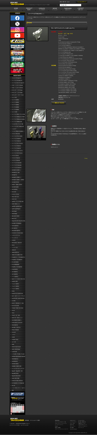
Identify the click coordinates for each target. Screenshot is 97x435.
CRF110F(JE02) (14, 189)
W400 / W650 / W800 (15, 378)
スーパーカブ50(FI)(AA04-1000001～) (17, 119)
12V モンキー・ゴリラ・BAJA (18, 95)
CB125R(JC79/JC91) (15, 182)
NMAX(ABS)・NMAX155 (17, 242)
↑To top (85, 158)
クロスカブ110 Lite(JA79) (16, 78)
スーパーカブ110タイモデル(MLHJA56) (16, 151)
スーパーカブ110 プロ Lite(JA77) (18, 82)
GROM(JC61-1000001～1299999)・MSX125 (17, 180)
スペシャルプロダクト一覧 (60, 421)
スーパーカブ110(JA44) (16, 145)
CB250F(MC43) (14, 361)
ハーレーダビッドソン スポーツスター (17, 388)
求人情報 (72, 427)
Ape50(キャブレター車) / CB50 (17, 201)
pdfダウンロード (54, 147)
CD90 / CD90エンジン (16, 204)
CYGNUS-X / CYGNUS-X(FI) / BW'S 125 (16, 233)
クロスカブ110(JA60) (16, 160)
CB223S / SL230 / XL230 (16, 346)
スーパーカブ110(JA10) (16, 141)
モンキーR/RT (14, 112)
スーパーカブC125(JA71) (16, 167)
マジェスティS (15, 237)
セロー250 (14, 342)
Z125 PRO (13, 300)
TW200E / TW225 (15, 339)
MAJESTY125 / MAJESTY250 (17, 293)
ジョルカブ (14, 128)
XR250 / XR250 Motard (16, 349)
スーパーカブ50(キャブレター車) (18, 114)
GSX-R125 (14, 332)
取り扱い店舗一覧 (82, 421)
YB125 (13, 312)
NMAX (13, 245)
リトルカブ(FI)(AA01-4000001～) (18, 131)
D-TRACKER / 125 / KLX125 (17, 322)
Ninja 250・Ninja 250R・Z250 (17, 371)
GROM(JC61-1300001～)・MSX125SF (16, 178)
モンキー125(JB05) (15, 99)
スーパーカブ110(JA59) (16, 148)
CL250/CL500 (14, 351)
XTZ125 (13, 310)
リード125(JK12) (15, 276)
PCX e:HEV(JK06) (15, 262)
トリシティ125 (14, 247)
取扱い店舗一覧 (63, 1)
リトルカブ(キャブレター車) (17, 124)
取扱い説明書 (57, 427)
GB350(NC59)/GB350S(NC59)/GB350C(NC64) (18, 356)
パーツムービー (73, 421)
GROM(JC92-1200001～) (16, 170)
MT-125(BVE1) (14, 228)
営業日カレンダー (82, 423)
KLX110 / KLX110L (15, 305)
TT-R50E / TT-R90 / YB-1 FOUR (17, 308)
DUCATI (13, 385)
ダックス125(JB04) (15, 109)
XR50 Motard (14, 211)
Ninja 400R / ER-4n (15, 373)
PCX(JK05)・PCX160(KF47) (17, 259)
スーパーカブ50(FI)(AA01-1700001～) (17, 117)
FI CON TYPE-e (81, 420)
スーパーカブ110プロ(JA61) (17, 153)
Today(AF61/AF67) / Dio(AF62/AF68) (18, 220)
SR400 (13, 344)
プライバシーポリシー (82, 426)
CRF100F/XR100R (15, 187)
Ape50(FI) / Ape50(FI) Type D (17, 206)
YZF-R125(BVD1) (15, 225)
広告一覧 (72, 424)
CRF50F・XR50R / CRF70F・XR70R (16, 185)
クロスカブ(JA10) (15, 155)
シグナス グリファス (16, 235)
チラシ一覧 (72, 423)
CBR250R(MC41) (15, 358)
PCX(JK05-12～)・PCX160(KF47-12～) (17, 257)
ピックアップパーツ (59, 424)
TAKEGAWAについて (82, 424)
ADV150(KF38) (14, 274)
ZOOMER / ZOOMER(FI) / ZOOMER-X (15, 224)
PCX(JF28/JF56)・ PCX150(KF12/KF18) (14, 270)
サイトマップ (81, 427)
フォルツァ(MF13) (15, 288)
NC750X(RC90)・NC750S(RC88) (18, 383)
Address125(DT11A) (15, 252)
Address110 (14, 250)
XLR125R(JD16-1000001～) (17, 320)
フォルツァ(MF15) (15, 286)
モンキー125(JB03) (15, 102)
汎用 (12, 390)
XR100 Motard (14, 213)
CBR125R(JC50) (15, 325)
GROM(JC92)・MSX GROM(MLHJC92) (14, 173)
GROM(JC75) (14, 174)
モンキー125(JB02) (15, 104)
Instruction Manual (73, 429)
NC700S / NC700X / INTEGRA (17, 380)
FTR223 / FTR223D (15, 329)
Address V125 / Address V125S (17, 254)
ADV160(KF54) (14, 271)
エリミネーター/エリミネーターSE (17, 369)
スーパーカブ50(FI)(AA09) (17, 121)
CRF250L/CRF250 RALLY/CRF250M (14, 364)
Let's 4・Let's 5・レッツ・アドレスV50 (17, 296)
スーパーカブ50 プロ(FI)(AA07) (18, 126)
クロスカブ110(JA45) (16, 158)
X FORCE (13, 240)
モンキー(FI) (14, 97)
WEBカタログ (72, 420)
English (68, 1)
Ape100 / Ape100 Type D (16, 208)
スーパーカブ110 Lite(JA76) (17, 80)
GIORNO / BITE (15, 281)
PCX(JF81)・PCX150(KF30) (17, 266)
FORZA (13, 291)
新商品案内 (57, 420)
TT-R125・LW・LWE (16, 315)
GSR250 (13, 337)
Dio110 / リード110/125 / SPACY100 (18, 279)
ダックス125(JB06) (15, 107)
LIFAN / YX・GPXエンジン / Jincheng (16, 318)
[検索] (70, 5)
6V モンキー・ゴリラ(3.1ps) (17, 90)
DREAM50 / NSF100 (15, 216)
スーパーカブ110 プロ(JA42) (17, 143)
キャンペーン (72, 426)
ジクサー (13, 334)
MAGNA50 (14, 191)
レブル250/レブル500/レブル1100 (18, 354)
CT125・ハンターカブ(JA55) (17, 87)
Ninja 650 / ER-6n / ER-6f (16, 375)
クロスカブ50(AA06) (16, 133)
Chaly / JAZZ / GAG (15, 196)
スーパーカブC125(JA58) (16, 165)
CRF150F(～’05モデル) (16, 327)
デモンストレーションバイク (61, 423)
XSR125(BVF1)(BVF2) (16, 230)
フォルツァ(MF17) (15, 283)
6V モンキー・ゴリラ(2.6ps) (17, 92)
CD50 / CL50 (14, 199)
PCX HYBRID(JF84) (15, 264)
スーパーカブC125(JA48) (16, 162)
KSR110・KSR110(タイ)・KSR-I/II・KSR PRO (17, 303)
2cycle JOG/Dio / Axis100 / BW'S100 (18, 298)
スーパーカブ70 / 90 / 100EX (17, 136)
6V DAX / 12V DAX (15, 194)
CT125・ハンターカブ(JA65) (17, 85)
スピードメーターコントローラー (61, 429)
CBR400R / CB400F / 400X (16, 366)
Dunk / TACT (14, 218)
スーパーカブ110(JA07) (16, 138)
